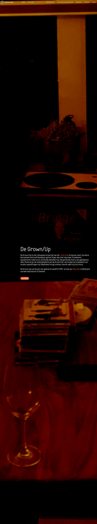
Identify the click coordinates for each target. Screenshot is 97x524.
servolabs (8, 2)
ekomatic (79, 2)
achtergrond (50, 2)
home (23, 2)
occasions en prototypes (65, 2)
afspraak (76, 269)
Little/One (64, 255)
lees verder (24, 278)
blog (94, 2)
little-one (31, 2)
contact (87, 2)
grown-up (40, 2)
